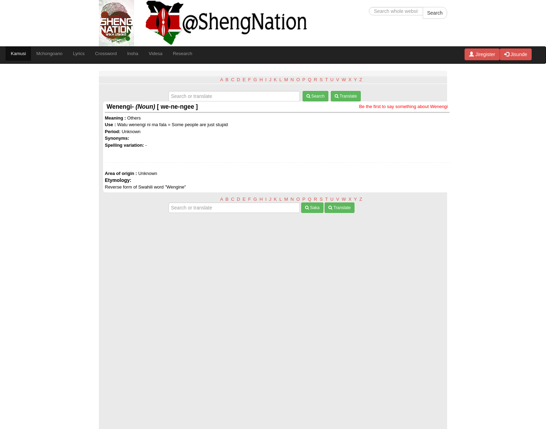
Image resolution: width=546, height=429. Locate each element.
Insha (132, 53)
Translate (346, 96)
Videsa (156, 53)
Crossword (106, 53)
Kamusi (18, 53)
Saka (312, 207)
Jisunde (515, 54)
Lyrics (79, 53)
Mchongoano (49, 53)
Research (182, 53)
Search (435, 13)
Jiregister (482, 54)
